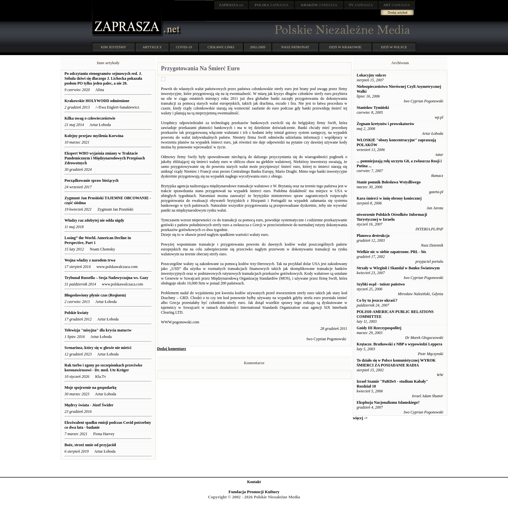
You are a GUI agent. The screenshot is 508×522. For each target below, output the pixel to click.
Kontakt (254, 482)
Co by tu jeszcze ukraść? (377, 300)
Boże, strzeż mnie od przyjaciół (90, 445)
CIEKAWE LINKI (221, 47)
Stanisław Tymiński (373, 107)
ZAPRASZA (272, 5)
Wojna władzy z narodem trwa (89, 260)
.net (231, 5)
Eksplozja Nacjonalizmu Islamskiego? (388, 402)
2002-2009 (257, 47)
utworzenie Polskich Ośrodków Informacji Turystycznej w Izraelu (392, 217)
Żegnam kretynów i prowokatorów (385, 124)
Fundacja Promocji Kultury (253, 491)
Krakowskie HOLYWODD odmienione (96, 101)
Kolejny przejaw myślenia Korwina (94, 135)
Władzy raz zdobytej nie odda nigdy (94, 220)
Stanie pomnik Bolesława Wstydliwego (389, 182)
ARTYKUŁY (152, 47)
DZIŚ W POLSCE (394, 47)
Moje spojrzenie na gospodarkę (90, 387)
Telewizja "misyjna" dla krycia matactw (98, 330)
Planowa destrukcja (373, 235)
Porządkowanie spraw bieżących (91, 180)
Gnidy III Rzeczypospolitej (379, 328)
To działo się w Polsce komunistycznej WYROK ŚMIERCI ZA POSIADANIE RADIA (396, 362)
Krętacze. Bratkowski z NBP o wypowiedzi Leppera (399, 344)
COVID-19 (184, 47)
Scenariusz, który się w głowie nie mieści (97, 347)
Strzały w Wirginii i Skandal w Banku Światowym (398, 268)
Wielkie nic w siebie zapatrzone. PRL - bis (391, 251)
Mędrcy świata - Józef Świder (88, 405)
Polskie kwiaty (76, 312)
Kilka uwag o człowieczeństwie (89, 118)
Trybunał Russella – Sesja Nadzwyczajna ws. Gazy (106, 277)
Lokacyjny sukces (371, 75)
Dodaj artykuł (398, 12)
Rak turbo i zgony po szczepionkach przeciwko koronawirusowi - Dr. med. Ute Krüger (103, 367)
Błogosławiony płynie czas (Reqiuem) (95, 295)
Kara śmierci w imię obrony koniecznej (389, 198)
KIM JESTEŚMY (113, 47)
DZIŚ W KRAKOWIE (345, 47)
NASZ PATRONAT (295, 47)
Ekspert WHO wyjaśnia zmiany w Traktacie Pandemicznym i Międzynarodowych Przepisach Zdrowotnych (104, 158)
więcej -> (360, 418)
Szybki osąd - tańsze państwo (381, 284)
